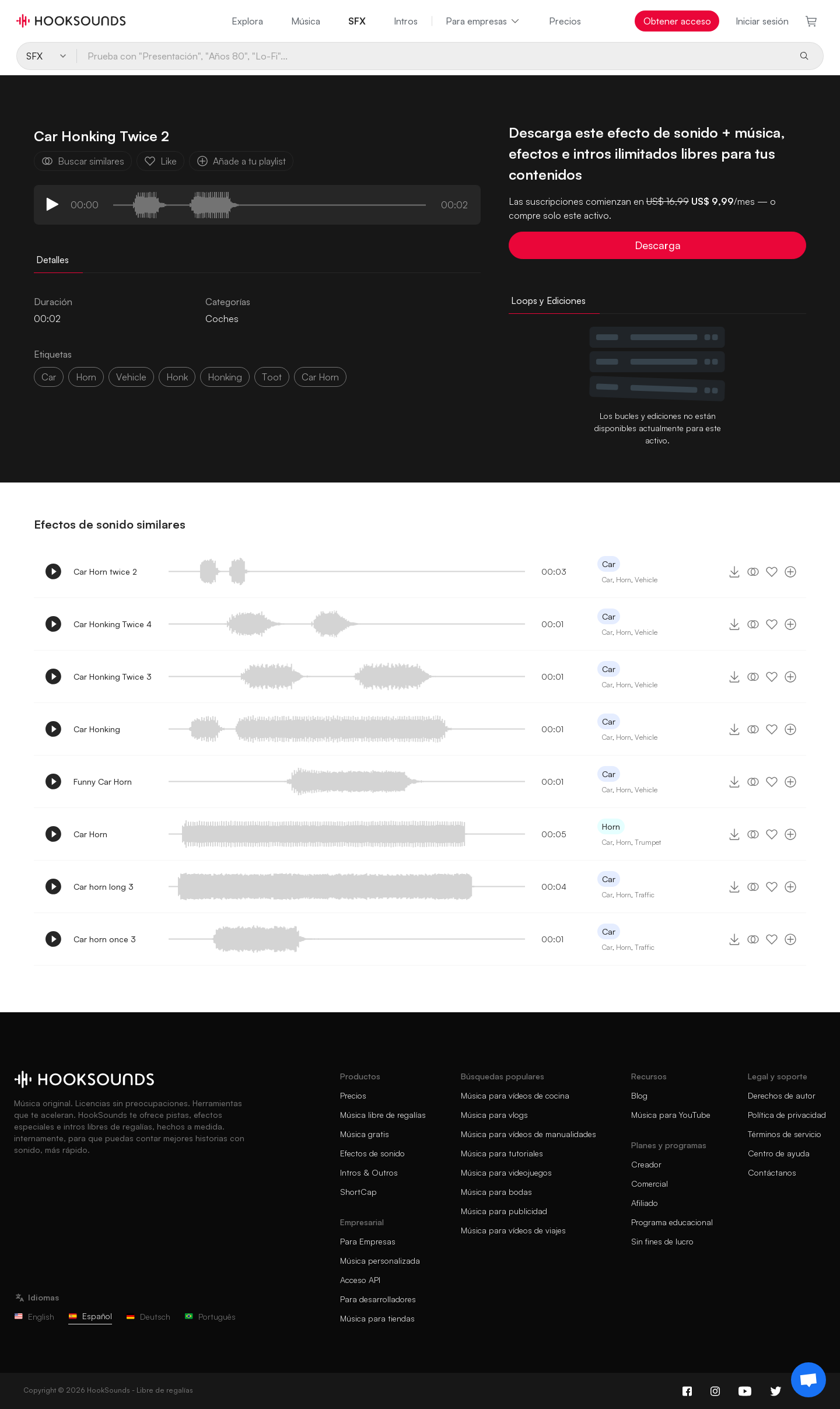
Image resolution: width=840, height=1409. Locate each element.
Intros (406, 21)
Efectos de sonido (372, 1153)
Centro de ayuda (779, 1153)
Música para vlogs (494, 1115)
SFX (357, 21)
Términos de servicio (784, 1134)
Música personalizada (380, 1260)
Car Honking (97, 729)
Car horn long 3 (104, 886)
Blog (639, 1095)
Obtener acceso (677, 21)
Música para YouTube (670, 1115)
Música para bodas (496, 1192)
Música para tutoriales (502, 1153)
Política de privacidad (787, 1115)
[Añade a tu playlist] (790, 571)
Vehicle (646, 579)
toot (272, 377)
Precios (565, 21)
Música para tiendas (377, 1318)
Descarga (658, 245)
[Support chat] (808, 1379)
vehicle (131, 377)
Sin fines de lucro (662, 1241)
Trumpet (648, 842)
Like (160, 161)
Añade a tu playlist (241, 161)
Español (90, 1316)
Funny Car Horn (103, 781)
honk (177, 377)
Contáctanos (772, 1172)
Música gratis (364, 1134)
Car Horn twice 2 (105, 571)
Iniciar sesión (762, 21)
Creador (646, 1164)
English (34, 1316)
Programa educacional (672, 1222)
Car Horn (90, 834)
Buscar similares (82, 161)
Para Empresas (368, 1241)
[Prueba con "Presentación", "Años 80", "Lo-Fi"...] (433, 56)
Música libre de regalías (383, 1115)
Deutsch (148, 1316)
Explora (247, 21)
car (48, 377)
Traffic (644, 894)
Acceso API (360, 1280)
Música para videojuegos (506, 1172)
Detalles (52, 259)
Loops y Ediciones (548, 300)
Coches (222, 318)
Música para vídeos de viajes (513, 1230)
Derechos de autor (782, 1095)
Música (305, 21)
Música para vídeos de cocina (515, 1095)
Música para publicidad (504, 1211)
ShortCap (358, 1192)
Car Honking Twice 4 (113, 624)
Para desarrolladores (378, 1299)
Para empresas (483, 21)
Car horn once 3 (105, 939)
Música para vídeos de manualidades (528, 1134)
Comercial (649, 1183)
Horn (86, 377)
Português (210, 1316)
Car (608, 564)
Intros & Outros (369, 1172)
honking (225, 377)
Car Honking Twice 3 (113, 676)
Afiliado (644, 1203)
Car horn (320, 377)
